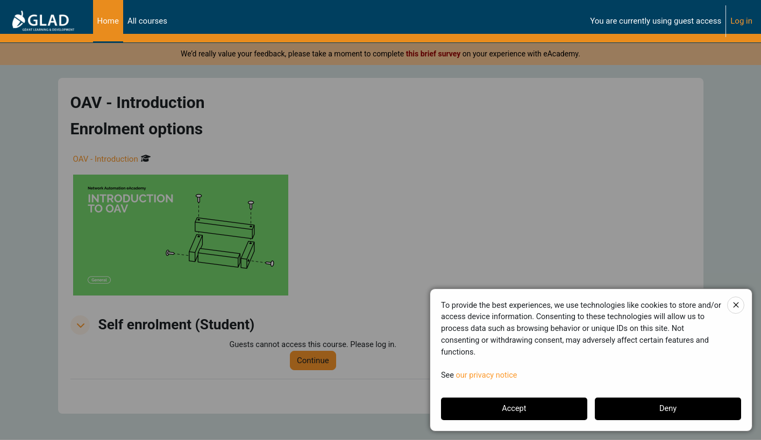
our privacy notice (488, 374)
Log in (741, 21)
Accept (514, 409)
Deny (668, 409)
